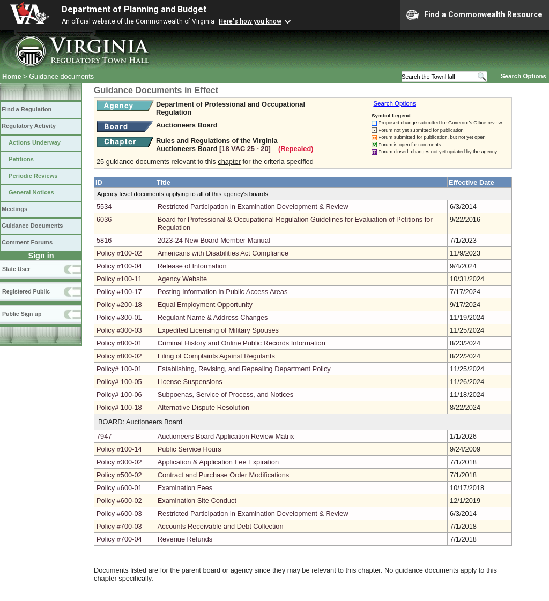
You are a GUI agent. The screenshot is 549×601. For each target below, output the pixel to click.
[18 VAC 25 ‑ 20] (245, 149)
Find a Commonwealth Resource (474, 15)
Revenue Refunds (185, 539)
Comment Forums (27, 242)
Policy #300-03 (119, 330)
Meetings (14, 209)
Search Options (523, 76)
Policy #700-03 (119, 526)
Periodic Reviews (33, 175)
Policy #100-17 (119, 292)
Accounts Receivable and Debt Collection (221, 526)
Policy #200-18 (119, 304)
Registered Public (26, 291)
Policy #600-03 (119, 513)
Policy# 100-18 (119, 407)
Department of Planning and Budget (134, 9)
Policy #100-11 (119, 279)
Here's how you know (250, 21)
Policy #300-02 (119, 462)
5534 (104, 206)
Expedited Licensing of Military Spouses (218, 330)
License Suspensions (190, 382)
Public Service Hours (189, 449)
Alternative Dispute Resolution (203, 407)
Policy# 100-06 (119, 394)
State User (16, 269)
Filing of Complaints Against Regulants (216, 356)
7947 (104, 436)
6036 (104, 219)
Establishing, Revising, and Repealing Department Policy (244, 369)
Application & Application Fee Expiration (218, 462)
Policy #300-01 (119, 317)
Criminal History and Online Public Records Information (241, 343)
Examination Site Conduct (197, 501)
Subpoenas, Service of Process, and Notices (225, 394)
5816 (104, 240)
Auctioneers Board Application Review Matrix (226, 436)
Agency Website (182, 279)
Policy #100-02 (119, 253)
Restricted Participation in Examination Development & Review (253, 206)
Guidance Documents (32, 225)
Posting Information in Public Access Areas (223, 292)
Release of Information (192, 266)
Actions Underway (35, 142)
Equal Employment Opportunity (205, 304)
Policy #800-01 (119, 343)
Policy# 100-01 (119, 369)
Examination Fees (185, 488)
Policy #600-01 (119, 488)
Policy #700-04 (119, 539)
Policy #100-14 (119, 449)
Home (11, 76)
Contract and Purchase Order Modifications (223, 475)
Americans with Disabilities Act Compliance (223, 253)
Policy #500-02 (119, 475)
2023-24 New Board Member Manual (214, 240)
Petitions (21, 159)
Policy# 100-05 (119, 382)
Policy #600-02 (119, 501)
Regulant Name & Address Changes (213, 317)
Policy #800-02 (119, 356)
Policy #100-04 (119, 266)
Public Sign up (21, 314)
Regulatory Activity (29, 126)
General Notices (31, 192)
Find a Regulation (26, 109)
